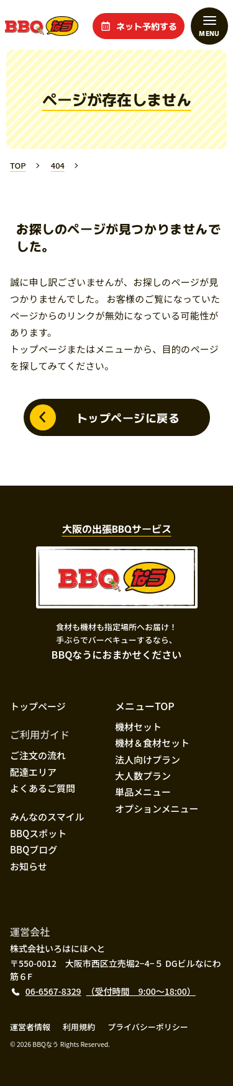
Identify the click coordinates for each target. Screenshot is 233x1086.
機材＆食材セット (152, 742)
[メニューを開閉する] (209, 26)
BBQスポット (38, 833)
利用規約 (79, 1027)
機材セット (138, 726)
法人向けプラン (147, 759)
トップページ (38, 706)
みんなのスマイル (47, 816)
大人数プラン (143, 775)
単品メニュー (143, 791)
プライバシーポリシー (147, 1027)
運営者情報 (30, 1027)
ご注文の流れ (38, 755)
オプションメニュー (157, 808)
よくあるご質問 (42, 787)
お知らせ (28, 866)
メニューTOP (145, 705)
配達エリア (33, 771)
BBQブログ (33, 849)
